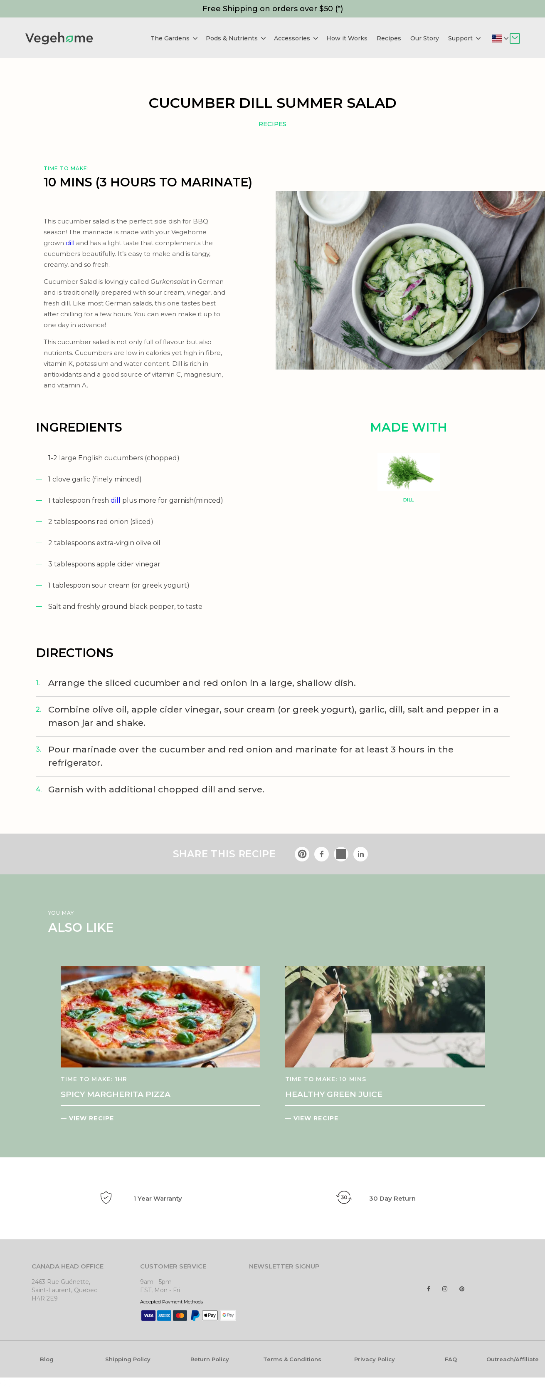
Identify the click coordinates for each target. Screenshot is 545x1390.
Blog (47, 1359)
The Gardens (174, 38)
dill (116, 500)
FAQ (451, 1359)
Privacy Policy (374, 1359)
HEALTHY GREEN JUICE (333, 1094)
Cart (515, 38)
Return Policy (209, 1359)
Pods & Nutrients (236, 38)
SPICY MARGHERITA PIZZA (115, 1094)
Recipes (389, 38)
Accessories (296, 38)
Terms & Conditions (292, 1359)
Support (464, 38)
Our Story (424, 38)
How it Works (346, 38)
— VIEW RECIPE (87, 1118)
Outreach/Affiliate (512, 1359)
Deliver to (505, 38)
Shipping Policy (127, 1359)
